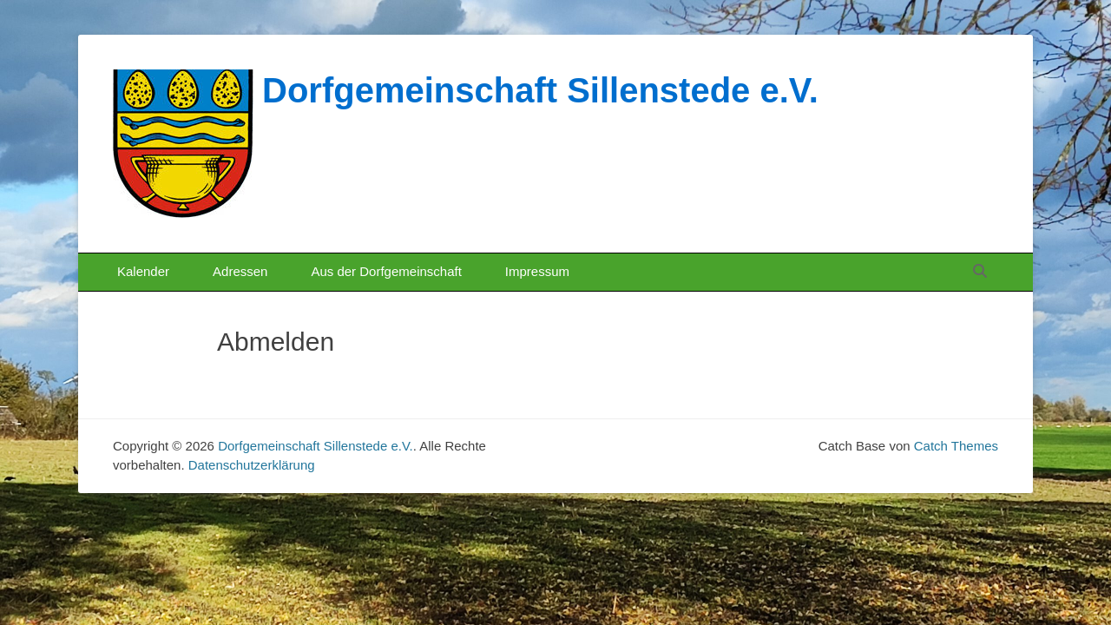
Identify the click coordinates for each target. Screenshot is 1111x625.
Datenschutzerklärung (251, 464)
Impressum (537, 271)
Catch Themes (956, 445)
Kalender (143, 271)
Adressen (240, 271)
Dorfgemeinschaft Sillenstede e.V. (540, 90)
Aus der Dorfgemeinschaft (386, 271)
